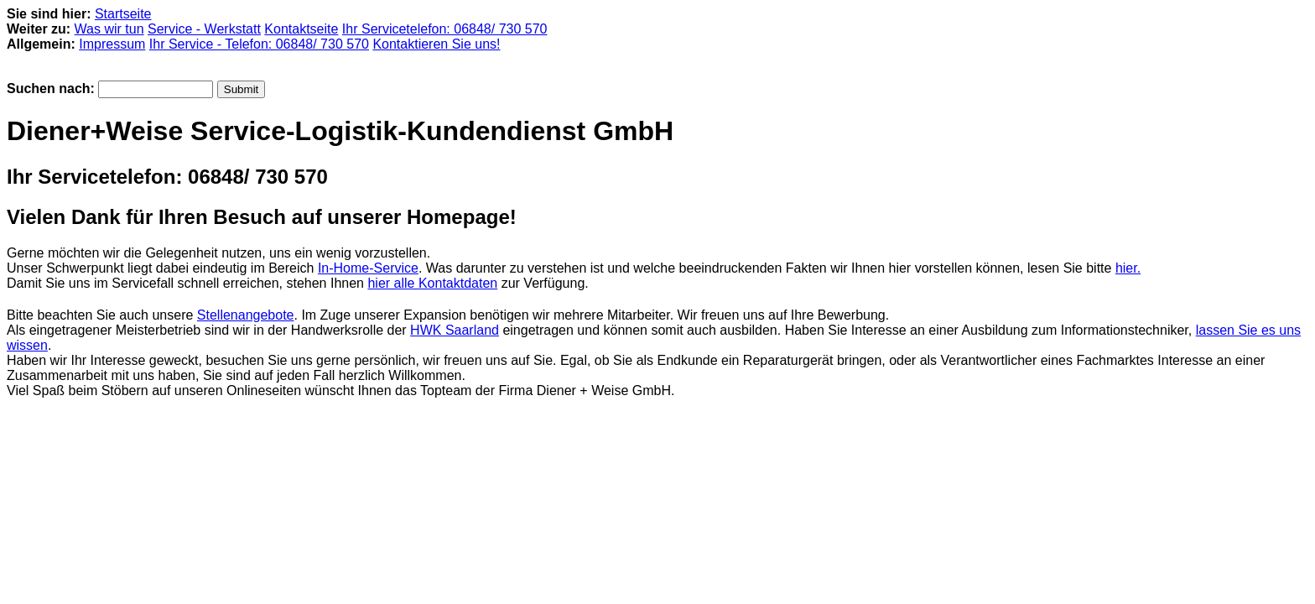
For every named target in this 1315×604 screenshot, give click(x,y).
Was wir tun (109, 29)
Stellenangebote (245, 315)
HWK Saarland (454, 330)
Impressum (112, 44)
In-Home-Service (368, 268)
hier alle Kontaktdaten (432, 283)
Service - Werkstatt (204, 29)
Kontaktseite (301, 29)
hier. (1128, 268)
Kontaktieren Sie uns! (436, 44)
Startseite (123, 14)
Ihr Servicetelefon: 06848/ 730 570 (445, 29)
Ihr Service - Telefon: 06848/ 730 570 (259, 44)
